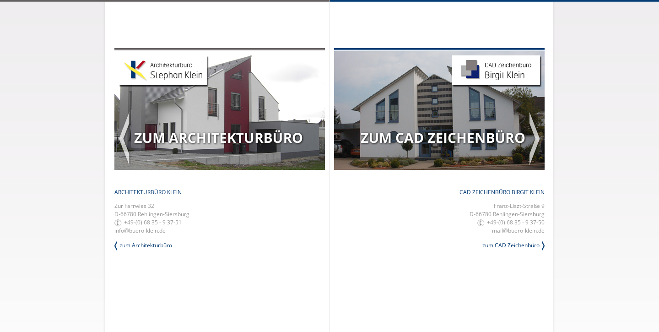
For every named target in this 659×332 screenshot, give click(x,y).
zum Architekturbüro (145, 245)
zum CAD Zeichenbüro (511, 245)
